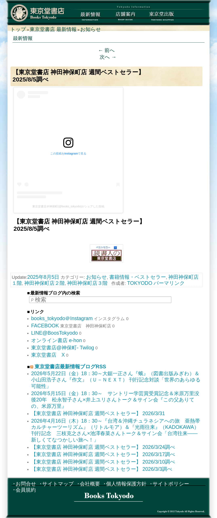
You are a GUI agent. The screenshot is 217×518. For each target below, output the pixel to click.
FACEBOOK (45, 325)
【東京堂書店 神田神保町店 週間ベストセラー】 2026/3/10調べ (103, 462)
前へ (106, 50)
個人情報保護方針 (126, 484)
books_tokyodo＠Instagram (62, 318)
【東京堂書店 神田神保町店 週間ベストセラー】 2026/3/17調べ (103, 454)
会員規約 (26, 490)
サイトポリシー (171, 484)
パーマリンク (169, 283)
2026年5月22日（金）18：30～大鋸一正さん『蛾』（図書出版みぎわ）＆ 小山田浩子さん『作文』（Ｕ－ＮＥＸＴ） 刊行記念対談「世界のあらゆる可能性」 (116, 380)
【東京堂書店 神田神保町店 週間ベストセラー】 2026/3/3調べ (101, 469)
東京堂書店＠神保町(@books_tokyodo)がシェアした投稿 (68, 206)
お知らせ (90, 29)
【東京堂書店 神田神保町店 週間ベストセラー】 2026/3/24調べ (103, 447)
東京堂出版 (156, 17)
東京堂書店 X (48, 355)
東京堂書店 (38, 13)
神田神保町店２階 (44, 283)
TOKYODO (139, 283)
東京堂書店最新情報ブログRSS (70, 366)
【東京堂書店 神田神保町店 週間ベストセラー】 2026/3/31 (98, 413)
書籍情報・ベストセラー (137, 277)
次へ (108, 57)
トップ (18, 29)
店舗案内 (120, 17)
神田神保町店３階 (87, 283)
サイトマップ (58, 484)
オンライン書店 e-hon (56, 340)
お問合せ (26, 484)
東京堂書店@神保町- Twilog (62, 347)
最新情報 (84, 17)
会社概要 (90, 484)
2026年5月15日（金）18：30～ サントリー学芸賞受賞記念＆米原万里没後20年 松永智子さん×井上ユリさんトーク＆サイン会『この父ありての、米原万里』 (115, 400)
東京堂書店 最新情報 (53, 29)
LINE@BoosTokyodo (54, 333)
